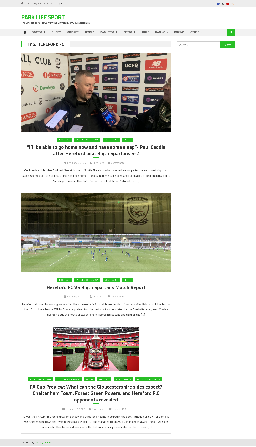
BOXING (179, 32)
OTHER (194, 32)
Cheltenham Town (40, 379)
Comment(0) (117, 163)
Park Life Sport (43, 17)
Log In (60, 3)
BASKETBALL (109, 32)
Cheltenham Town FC (68, 379)
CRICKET (72, 32)
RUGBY (56, 32)
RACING (160, 32)
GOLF (145, 32)
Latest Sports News (87, 139)
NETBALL (130, 32)
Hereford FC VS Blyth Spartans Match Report (96, 287)
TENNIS (89, 32)
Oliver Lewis (98, 410)
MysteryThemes (42, 443)
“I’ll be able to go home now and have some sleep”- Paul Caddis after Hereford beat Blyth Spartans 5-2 (96, 150)
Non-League (111, 139)
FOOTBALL (39, 32)
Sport (127, 139)
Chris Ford (98, 163)
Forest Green (123, 379)
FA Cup (89, 379)
